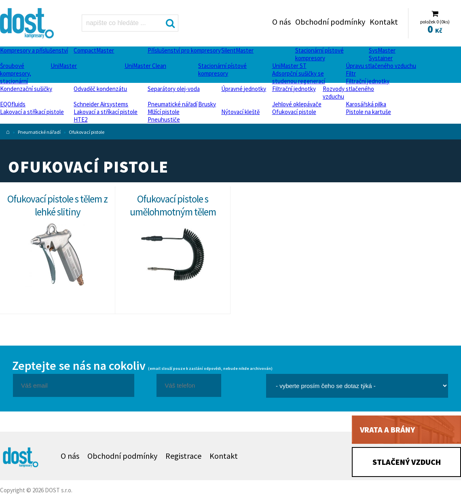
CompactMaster (94, 50)
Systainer (381, 58)
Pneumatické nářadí (172, 104)
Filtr (351, 73)
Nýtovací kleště (240, 112)
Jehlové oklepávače (296, 104)
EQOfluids (12, 104)
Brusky (207, 104)
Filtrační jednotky (367, 81)
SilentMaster (237, 50)
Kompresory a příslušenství (34, 50)
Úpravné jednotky (243, 89)
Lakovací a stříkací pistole (32, 112)
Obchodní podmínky (330, 22)
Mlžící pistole (164, 112)
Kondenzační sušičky (26, 89)
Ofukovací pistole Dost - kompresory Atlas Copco (28, 23)
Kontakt (384, 22)
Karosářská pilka (366, 104)
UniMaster (64, 66)
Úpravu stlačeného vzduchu (381, 66)
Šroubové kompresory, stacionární (15, 73)
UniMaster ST (289, 66)
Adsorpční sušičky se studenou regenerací (298, 77)
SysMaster (382, 50)
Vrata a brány (387, 429)
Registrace (183, 456)
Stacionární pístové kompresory (319, 54)
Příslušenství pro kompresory (184, 50)
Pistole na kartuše (368, 112)
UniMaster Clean (145, 66)
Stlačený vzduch (406, 462)
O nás (281, 22)
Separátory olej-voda (174, 89)
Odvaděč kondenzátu (100, 89)
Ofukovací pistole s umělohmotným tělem (173, 205)
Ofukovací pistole (294, 112)
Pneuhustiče (164, 119)
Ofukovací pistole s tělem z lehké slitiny (57, 205)
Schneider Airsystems (101, 104)
